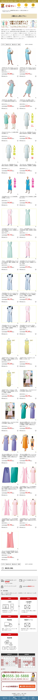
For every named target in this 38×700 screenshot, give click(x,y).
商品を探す (19, 5)
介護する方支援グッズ (24, 10)
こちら (9, 594)
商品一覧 (5, 698)
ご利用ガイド (33, 5)
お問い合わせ (33, 698)
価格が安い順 (8, 44)
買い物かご (26, 7)
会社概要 (14, 693)
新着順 (19, 44)
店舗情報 (24, 698)
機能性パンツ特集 (14, 698)
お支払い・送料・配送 (21, 693)
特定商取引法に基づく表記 (19, 695)
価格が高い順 (14, 44)
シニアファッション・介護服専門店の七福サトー (10, 10)
